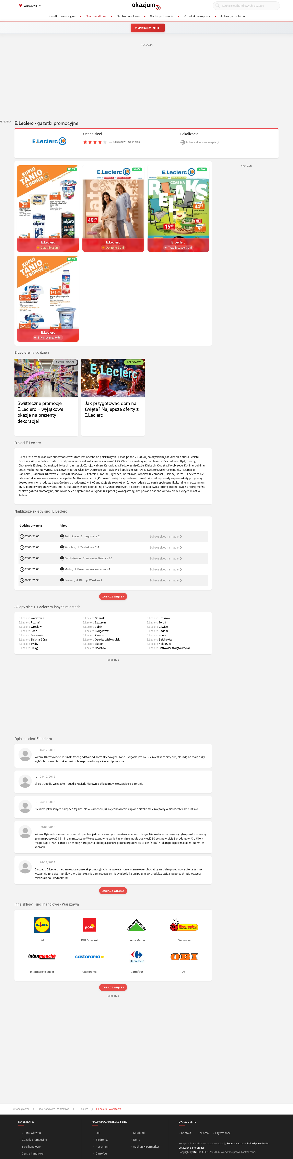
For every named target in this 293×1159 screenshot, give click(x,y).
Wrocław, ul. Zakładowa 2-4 (82, 547)
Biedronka (102, 1139)
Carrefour (102, 1153)
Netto (136, 1139)
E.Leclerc (83, 1108)
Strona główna (21, 1108)
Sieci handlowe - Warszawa (53, 1108)
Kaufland (139, 1132)
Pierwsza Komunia (147, 27)
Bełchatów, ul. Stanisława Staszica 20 (88, 558)
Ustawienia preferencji (191, 1147)
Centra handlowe (32, 1153)
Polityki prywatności (257, 1143)
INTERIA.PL (200, 1152)
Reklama (203, 1133)
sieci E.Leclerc (40, 511)
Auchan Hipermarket (146, 1146)
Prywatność (223, 1133)
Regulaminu (233, 1143)
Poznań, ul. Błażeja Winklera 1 (83, 580)
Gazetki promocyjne (34, 1139)
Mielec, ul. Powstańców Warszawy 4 (87, 569)
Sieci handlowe (31, 1146)
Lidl (98, 1132)
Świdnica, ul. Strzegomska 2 (82, 536)
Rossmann (102, 1146)
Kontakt (186, 1133)
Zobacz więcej (113, 596)
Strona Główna (31, 1132)
